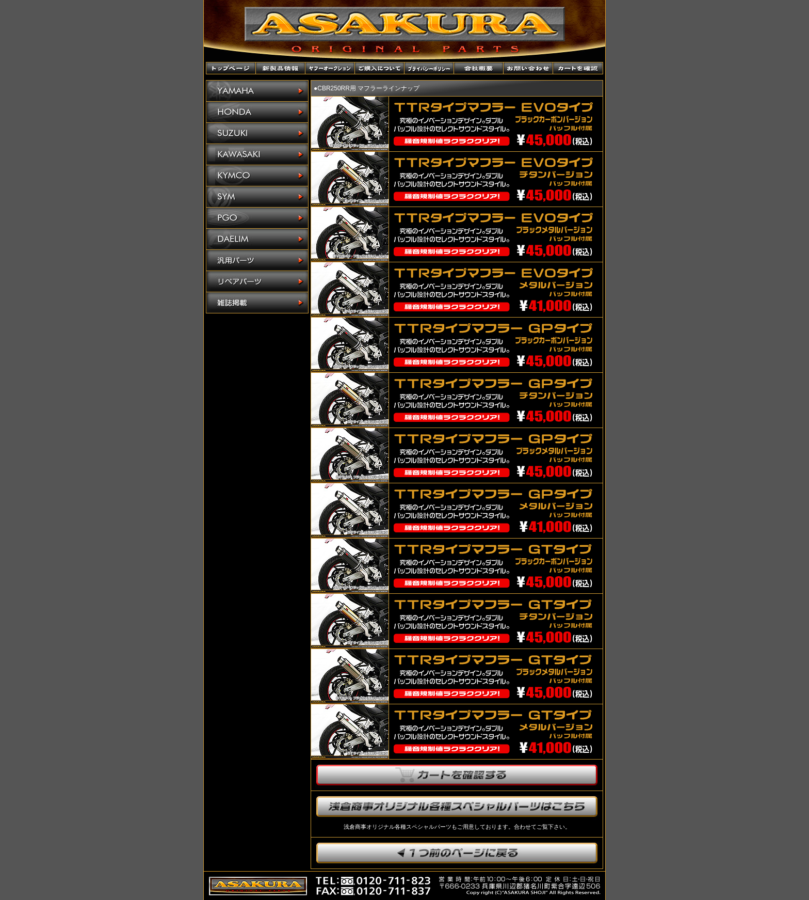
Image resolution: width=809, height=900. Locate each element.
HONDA (257, 112)
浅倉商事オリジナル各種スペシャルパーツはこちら (457, 806)
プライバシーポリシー (429, 68)
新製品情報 (280, 68)
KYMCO (257, 175)
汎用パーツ (257, 260)
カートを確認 (578, 68)
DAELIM (257, 239)
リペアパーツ (257, 281)
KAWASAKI (257, 154)
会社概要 (479, 68)
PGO (257, 218)
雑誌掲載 (257, 302)
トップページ (231, 68)
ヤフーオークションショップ (330, 68)
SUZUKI (257, 133)
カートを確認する (457, 775)
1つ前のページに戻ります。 (457, 853)
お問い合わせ (528, 68)
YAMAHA (257, 91)
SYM (257, 197)
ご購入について (380, 68)
